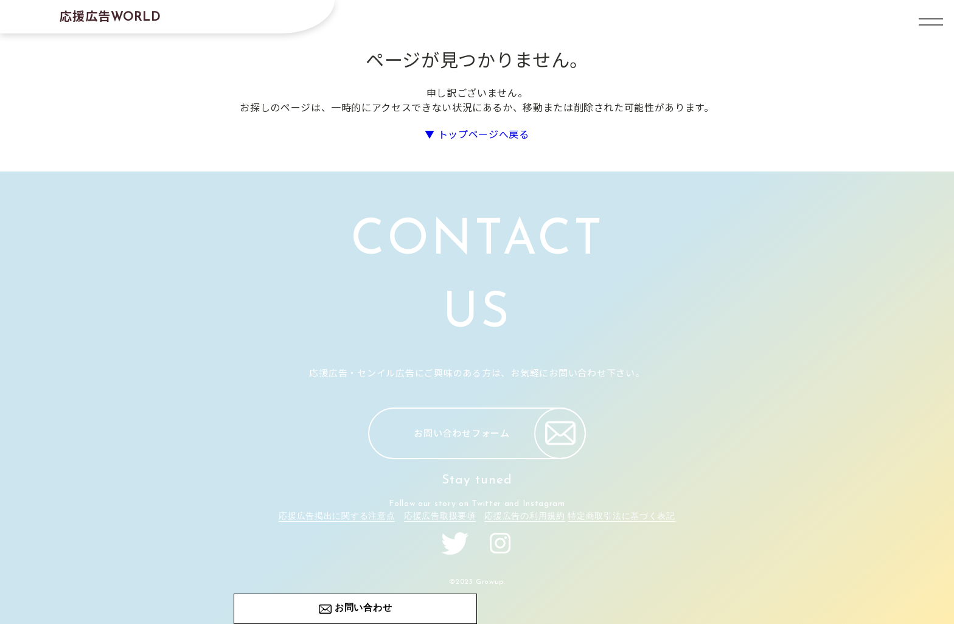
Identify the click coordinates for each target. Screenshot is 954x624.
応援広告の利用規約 (524, 516)
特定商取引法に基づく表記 (621, 516)
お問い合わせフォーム (500, 433)
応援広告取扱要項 (440, 516)
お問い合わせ (363, 608)
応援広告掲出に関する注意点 (337, 516)
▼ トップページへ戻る (477, 134)
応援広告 (110, 15)
